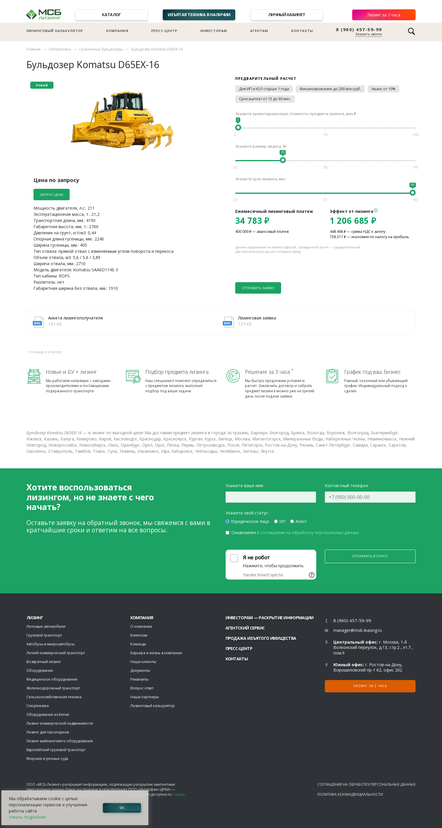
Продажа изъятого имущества (261, 638)
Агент (301, 521)
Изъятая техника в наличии (199, 14)
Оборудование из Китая (47, 714)
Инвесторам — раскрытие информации (270, 617)
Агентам (259, 30)
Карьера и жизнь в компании (156, 652)
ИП (282, 521)
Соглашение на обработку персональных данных (366, 784)
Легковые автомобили (45, 626)
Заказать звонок (369, 34)
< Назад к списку (45, 351)
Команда (138, 644)
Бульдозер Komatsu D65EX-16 (157, 49)
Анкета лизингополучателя (75, 318)
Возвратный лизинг (43, 661)
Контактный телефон (346, 485)
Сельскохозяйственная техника (54, 696)
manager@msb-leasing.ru (357, 630)
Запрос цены (51, 194)
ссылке (179, 794)
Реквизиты (139, 679)
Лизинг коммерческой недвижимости (59, 723)
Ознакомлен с (295, 532)
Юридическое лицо (250, 521)
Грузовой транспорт (44, 635)
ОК (122, 808)
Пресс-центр (164, 30)
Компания (117, 30)
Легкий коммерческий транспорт (55, 652)
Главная (33, 49)
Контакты (302, 30)
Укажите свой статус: (247, 513)
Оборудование (39, 670)
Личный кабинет (286, 14)
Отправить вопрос (370, 556)
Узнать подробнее (27, 817)
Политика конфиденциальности (350, 794)
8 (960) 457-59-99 (359, 29)
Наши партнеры (144, 696)
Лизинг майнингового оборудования (59, 740)
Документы (140, 670)
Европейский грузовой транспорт (55, 749)
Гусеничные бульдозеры (101, 49)
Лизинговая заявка (257, 318)
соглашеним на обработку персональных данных (310, 532)
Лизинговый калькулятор (54, 30)
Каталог (111, 14)
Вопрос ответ (142, 688)
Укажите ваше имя (244, 485)
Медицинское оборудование (52, 679)
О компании (141, 626)
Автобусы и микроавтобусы (50, 644)
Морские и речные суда (47, 758)
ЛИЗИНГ (34, 617)
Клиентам (138, 635)
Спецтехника (60, 49)
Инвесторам (214, 30)
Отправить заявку (258, 288)
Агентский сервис (245, 628)
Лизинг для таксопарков (47, 732)
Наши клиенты (143, 661)
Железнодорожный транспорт (53, 688)
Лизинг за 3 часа (383, 15)
